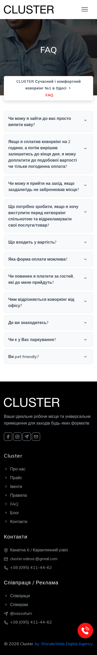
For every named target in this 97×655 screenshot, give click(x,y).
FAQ (11, 504)
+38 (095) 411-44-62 (31, 567)
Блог (11, 512)
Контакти (15, 521)
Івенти (13, 486)
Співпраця (17, 595)
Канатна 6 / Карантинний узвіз (39, 549)
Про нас (14, 468)
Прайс (13, 477)
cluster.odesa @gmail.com (33, 558)
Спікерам (16, 604)
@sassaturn (21, 613)
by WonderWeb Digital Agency (64, 643)
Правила (15, 495)
